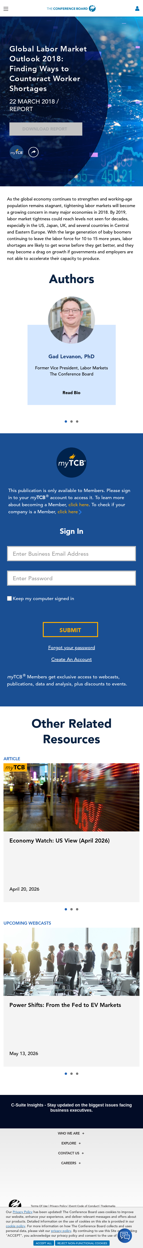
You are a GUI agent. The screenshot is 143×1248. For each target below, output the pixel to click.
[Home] (71, 8)
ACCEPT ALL (44, 1243)
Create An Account (71, 659)
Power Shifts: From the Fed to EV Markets (65, 1005)
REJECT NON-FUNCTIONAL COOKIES (82, 1243)
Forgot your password (71, 648)
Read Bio (71, 392)
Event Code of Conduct (84, 1206)
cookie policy (15, 1226)
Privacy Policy (22, 1212)
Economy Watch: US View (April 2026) (59, 840)
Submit (70, 630)
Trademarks (108, 1206)
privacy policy (61, 1231)
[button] (66, 421)
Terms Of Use (39, 1206)
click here (78, 505)
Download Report (45, 129)
